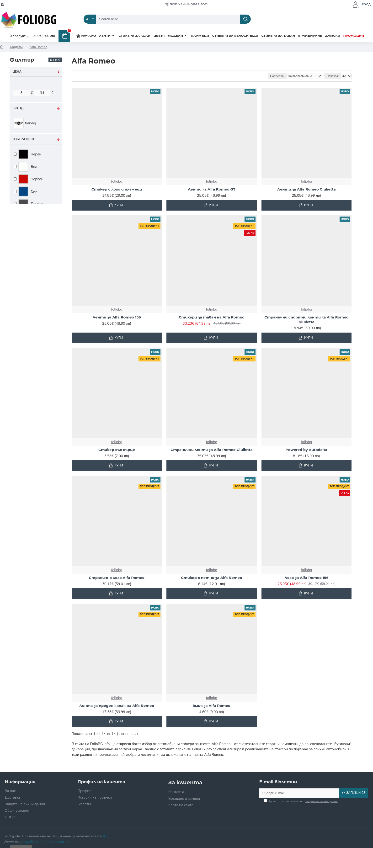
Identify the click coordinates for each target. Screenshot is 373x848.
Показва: (333, 76)
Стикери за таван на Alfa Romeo (211, 317)
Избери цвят (23, 139)
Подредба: (277, 76)
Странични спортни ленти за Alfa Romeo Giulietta (306, 319)
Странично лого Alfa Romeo (116, 577)
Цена (16, 71)
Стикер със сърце (116, 449)
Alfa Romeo (38, 47)
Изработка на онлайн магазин (47, 841)
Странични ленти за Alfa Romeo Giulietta (211, 449)
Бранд (17, 108)
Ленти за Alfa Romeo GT (211, 189)
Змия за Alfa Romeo (211, 705)
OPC (105, 836)
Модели (16, 47)
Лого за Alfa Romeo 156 (306, 577)
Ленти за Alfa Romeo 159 (116, 317)
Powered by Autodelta (306, 449)
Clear (56, 60)
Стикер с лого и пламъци (116, 189)
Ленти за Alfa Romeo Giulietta (306, 189)
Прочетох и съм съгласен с (301, 801)
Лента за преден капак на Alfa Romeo (116, 705)
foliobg (116, 181)
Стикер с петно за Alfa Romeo (211, 577)
